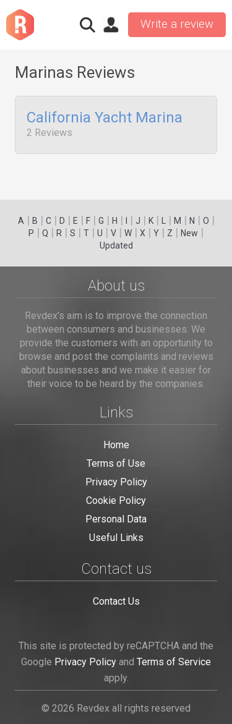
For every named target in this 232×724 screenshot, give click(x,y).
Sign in (110, 24)
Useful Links (116, 537)
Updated (116, 245)
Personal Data (116, 519)
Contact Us (116, 601)
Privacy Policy (116, 482)
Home (116, 445)
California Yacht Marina (105, 118)
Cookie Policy (116, 500)
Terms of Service (174, 662)
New (189, 233)
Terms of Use (116, 463)
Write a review (176, 24)
